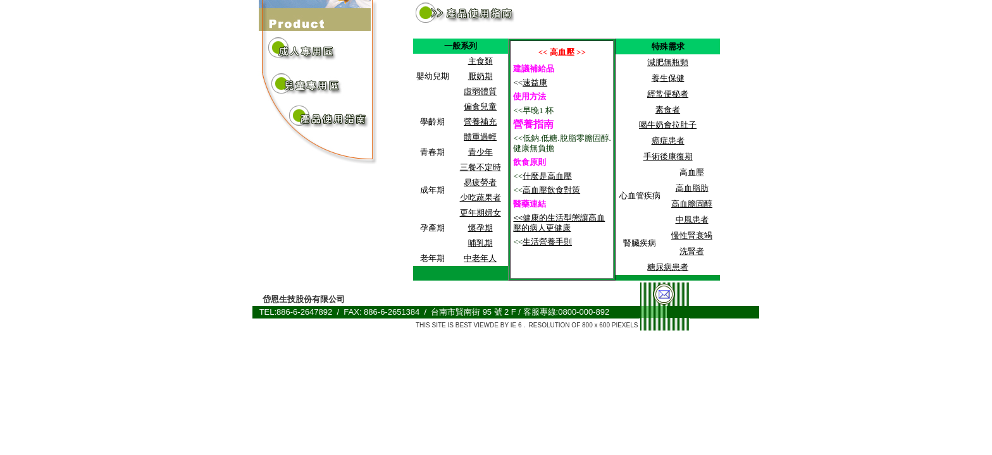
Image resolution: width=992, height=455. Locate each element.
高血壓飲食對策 (551, 190)
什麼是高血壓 (547, 176)
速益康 (535, 82)
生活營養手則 (547, 241)
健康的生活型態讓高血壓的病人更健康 (559, 223)
